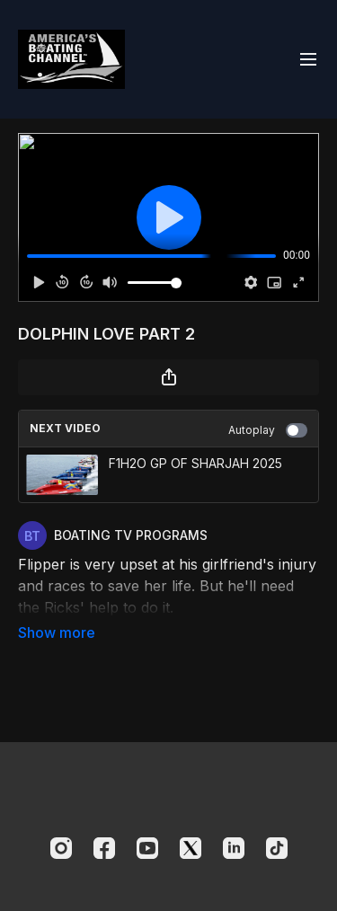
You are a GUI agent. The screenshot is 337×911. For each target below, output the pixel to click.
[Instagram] (61, 848)
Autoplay (267, 430)
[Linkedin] (233, 848)
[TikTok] (277, 848)
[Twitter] (190, 848)
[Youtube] (147, 848)
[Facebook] (104, 848)
